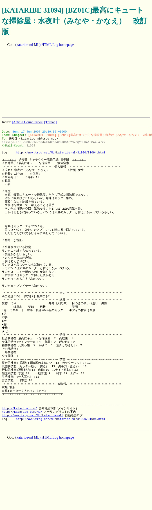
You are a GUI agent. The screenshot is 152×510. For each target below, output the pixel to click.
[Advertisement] (57, 82)
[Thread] (50, 122)
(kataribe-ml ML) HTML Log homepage (44, 45)
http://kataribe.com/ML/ (22, 412)
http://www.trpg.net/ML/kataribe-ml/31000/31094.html (60, 153)
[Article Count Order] (27, 122)
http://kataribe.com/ (19, 408)
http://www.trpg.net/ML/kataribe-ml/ (32, 415)
